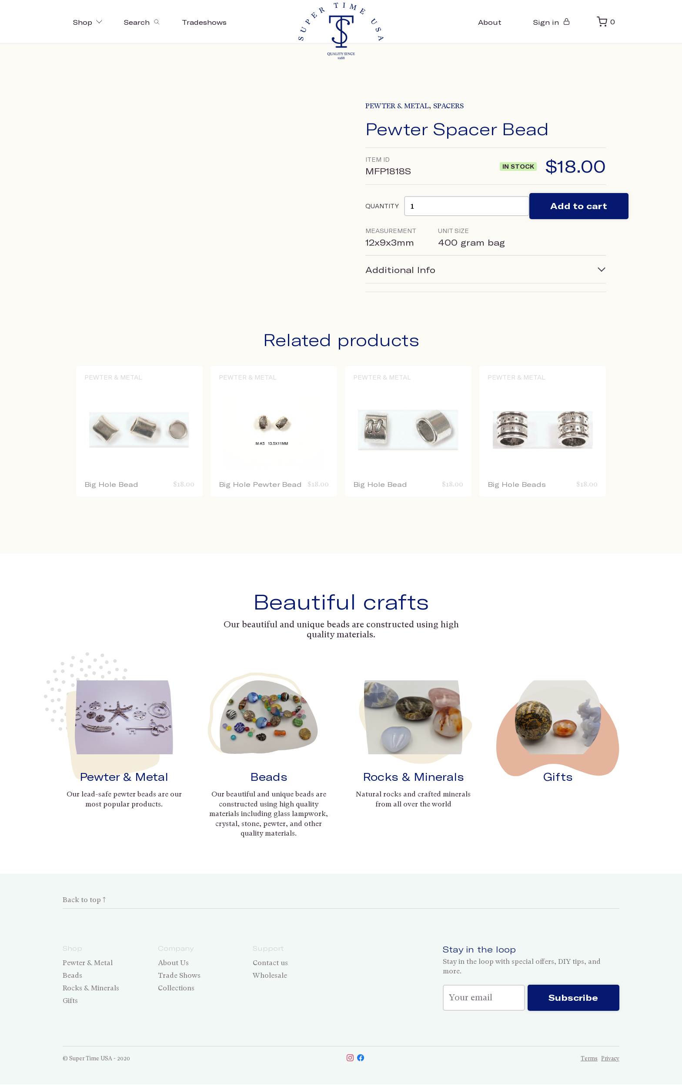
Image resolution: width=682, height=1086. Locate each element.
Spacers (448, 106)
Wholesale (270, 976)
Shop (89, 22)
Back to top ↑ (84, 900)
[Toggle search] (145, 21)
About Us (173, 963)
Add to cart (579, 206)
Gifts (558, 777)
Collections (176, 988)
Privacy (610, 1060)
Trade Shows (179, 976)
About (488, 22)
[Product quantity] (466, 206)
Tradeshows (210, 22)
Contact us (270, 963)
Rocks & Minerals (413, 777)
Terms (589, 1060)
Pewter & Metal (397, 106)
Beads (269, 777)
